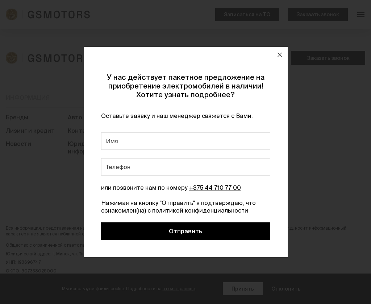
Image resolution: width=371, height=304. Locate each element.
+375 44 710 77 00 (215, 187)
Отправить (185, 231)
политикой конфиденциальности (200, 210)
